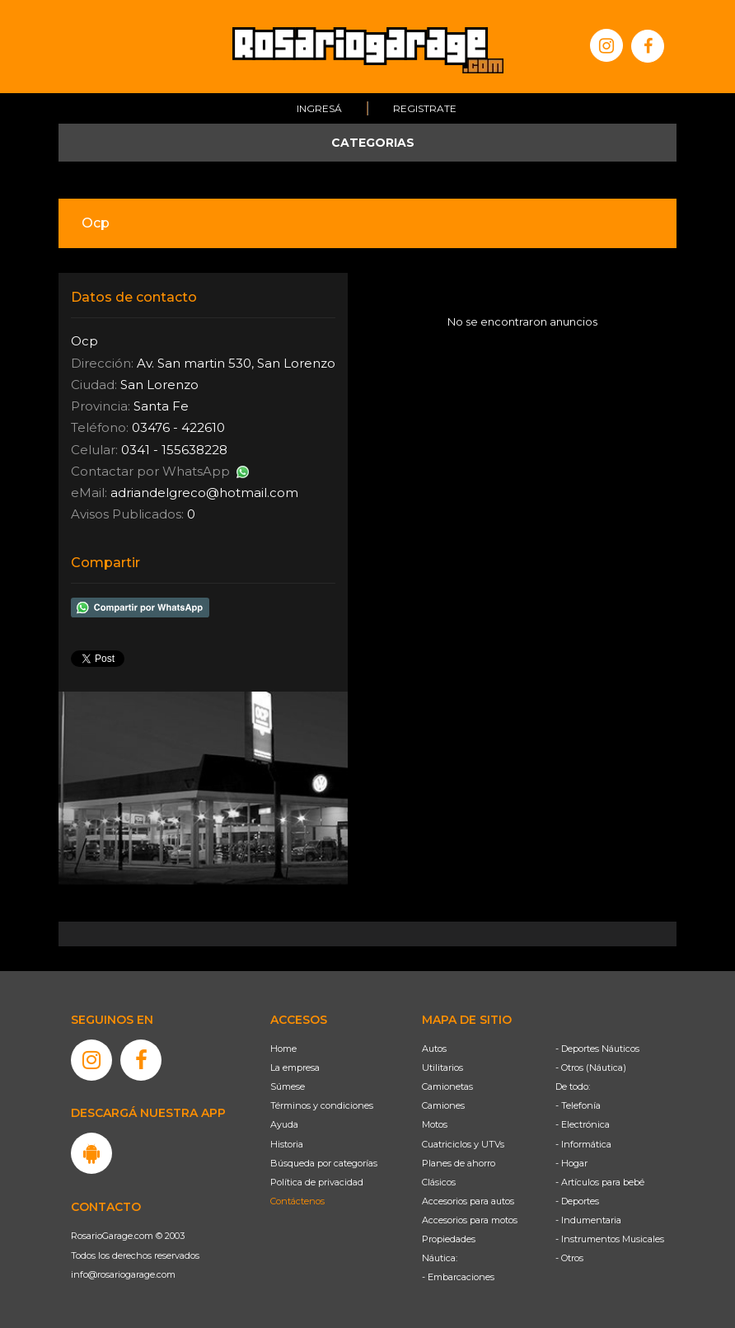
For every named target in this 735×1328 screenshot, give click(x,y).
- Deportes (577, 1201)
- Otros (569, 1258)
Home (283, 1048)
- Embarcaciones (458, 1277)
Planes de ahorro (458, 1163)
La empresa (295, 1067)
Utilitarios (442, 1067)
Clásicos (439, 1182)
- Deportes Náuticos (597, 1048)
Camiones (443, 1105)
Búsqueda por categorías (323, 1163)
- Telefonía (578, 1105)
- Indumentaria (588, 1220)
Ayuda (284, 1124)
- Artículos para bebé (599, 1182)
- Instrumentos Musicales (609, 1239)
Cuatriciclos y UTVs (463, 1144)
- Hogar (571, 1163)
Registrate (424, 108)
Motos (434, 1124)
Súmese (287, 1086)
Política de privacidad (316, 1182)
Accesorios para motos (469, 1220)
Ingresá (319, 108)
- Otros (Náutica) (590, 1067)
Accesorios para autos (468, 1201)
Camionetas (447, 1086)
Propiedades (448, 1239)
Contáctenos (297, 1201)
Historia (286, 1144)
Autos (434, 1048)
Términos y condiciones (321, 1105)
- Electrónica (582, 1124)
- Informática (583, 1144)
